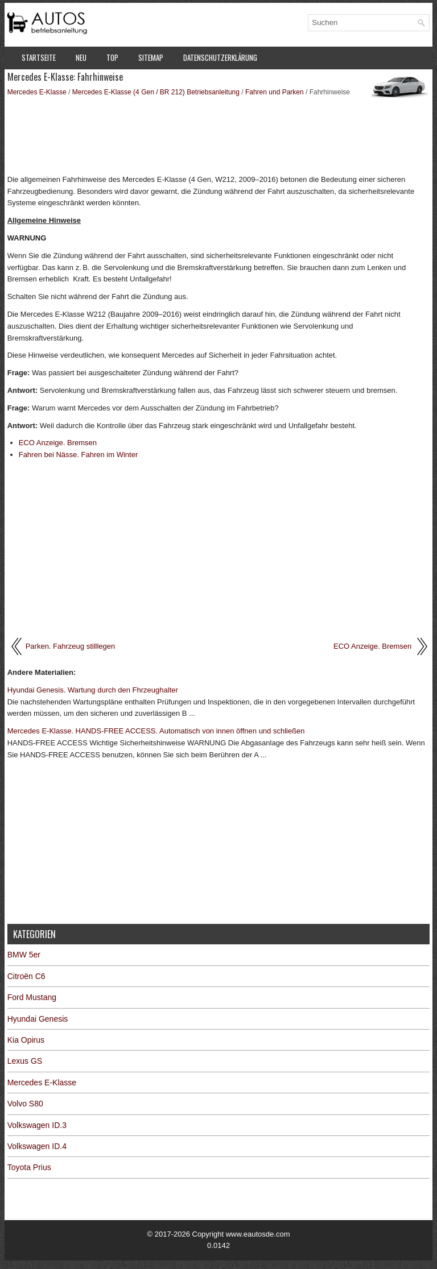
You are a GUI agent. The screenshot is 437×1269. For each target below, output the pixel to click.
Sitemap (150, 57)
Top (112, 57)
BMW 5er (23, 954)
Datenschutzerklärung (220, 57)
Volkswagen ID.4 (37, 1146)
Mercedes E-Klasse (37, 92)
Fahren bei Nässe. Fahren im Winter (78, 454)
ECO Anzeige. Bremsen (58, 442)
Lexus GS (24, 1060)
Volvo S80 (25, 1103)
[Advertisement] (218, 135)
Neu (81, 57)
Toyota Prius (29, 1167)
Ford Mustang (31, 997)
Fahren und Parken (274, 92)
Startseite (39, 57)
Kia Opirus (25, 1039)
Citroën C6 (26, 976)
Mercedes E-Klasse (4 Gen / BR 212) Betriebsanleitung (156, 92)
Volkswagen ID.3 (37, 1125)
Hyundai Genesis (37, 1018)
